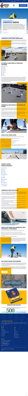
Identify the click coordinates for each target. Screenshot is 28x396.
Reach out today (13, 241)
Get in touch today (3, 145)
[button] (13, 5)
